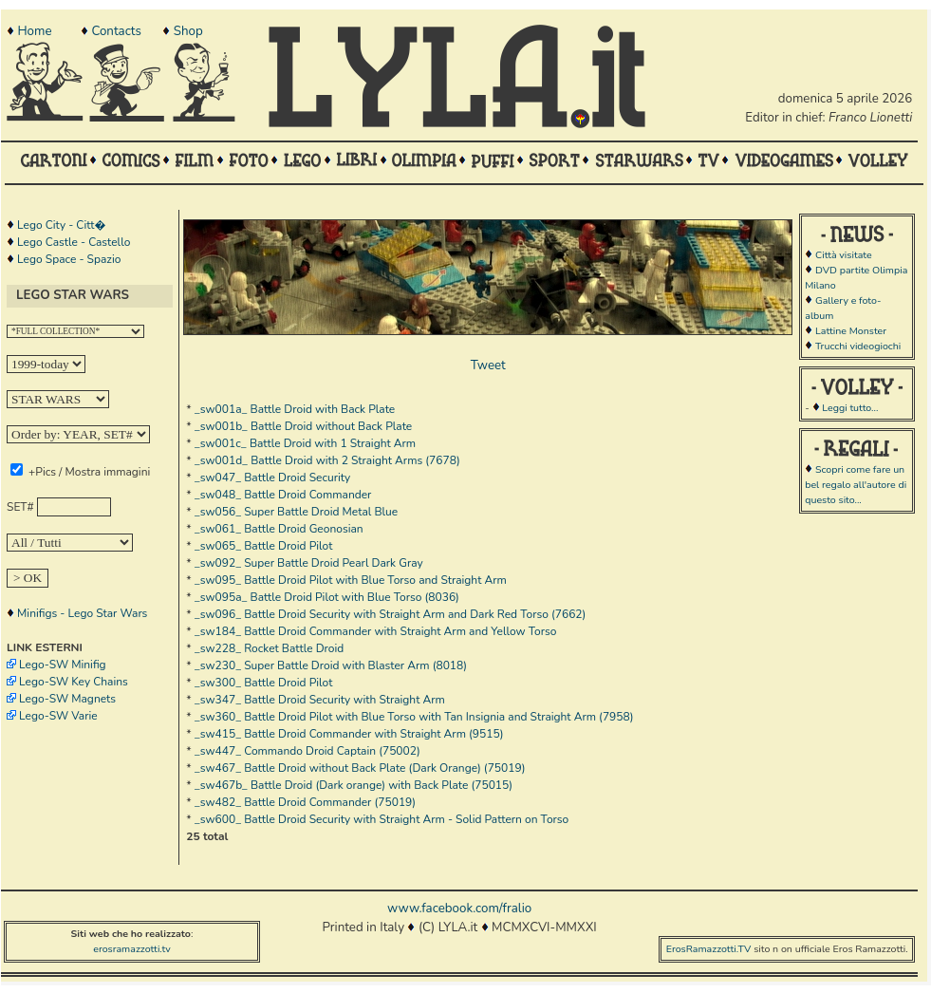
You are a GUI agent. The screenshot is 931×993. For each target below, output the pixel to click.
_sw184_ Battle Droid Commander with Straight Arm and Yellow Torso (376, 631)
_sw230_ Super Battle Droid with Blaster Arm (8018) (331, 665)
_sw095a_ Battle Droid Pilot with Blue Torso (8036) (327, 597)
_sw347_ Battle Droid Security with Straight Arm (320, 699)
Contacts (115, 31)
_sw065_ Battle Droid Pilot (264, 545)
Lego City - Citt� (61, 225)
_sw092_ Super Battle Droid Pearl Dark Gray (309, 563)
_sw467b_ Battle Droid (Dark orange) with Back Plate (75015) (353, 785)
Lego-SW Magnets (67, 698)
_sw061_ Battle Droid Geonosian (279, 528)
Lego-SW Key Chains (73, 681)
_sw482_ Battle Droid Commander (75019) (305, 802)
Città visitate (843, 255)
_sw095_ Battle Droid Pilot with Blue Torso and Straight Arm (351, 580)
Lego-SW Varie (58, 715)
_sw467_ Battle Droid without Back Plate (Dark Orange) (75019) (360, 768)
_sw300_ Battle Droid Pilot (264, 682)
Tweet (488, 365)
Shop (188, 31)
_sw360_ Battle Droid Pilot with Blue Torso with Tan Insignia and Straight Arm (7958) (414, 716)
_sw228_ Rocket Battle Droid (269, 648)
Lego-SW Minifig (62, 664)
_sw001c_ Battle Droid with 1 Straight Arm (305, 443)
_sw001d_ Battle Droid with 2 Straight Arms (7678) (327, 460)
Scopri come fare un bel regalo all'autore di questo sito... (855, 484)
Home (34, 31)
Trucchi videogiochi (858, 346)
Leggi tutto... (850, 408)
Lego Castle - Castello (73, 242)
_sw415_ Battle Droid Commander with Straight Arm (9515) (349, 733)
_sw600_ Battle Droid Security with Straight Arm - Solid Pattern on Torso (382, 819)
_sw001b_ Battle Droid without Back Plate (303, 426)
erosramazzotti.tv (132, 949)
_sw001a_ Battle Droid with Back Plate (295, 409)
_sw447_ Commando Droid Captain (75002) (307, 751)
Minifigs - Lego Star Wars (82, 613)
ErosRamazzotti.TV (709, 949)
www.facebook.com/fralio (459, 908)
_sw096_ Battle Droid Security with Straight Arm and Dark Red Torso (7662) (391, 614)
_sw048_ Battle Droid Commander (283, 494)
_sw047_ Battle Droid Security (273, 477)
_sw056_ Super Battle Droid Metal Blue (296, 511)
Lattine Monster (850, 331)
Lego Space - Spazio (69, 259)
